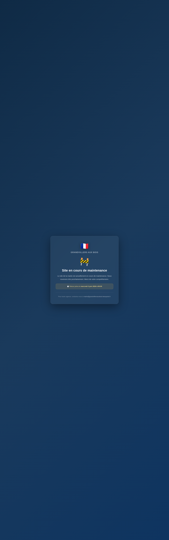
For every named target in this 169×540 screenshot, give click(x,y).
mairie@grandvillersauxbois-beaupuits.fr (97, 296)
